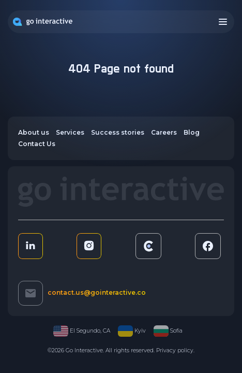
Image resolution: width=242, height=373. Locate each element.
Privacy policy (174, 350)
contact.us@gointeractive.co (97, 292)
